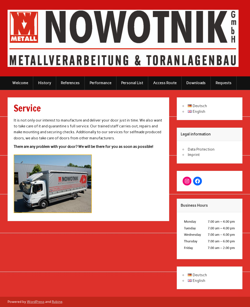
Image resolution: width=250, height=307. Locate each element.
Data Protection (201, 149)
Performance (100, 83)
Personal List (132, 83)
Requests (223, 83)
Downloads (196, 83)
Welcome (20, 83)
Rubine (57, 302)
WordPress (35, 302)
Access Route (165, 83)
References (70, 83)
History (44, 83)
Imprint (194, 155)
